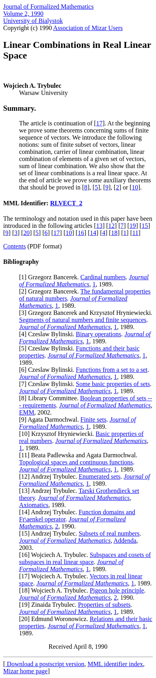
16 (81, 232)
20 (26, 232)
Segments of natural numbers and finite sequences (82, 319)
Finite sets (93, 419)
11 (135, 232)
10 (135, 187)
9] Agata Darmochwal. (50, 419)
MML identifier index (115, 664)
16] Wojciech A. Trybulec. (55, 554)
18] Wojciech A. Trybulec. (55, 590)
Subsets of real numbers (109, 533)
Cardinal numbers (103, 277)
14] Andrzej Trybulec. (50, 512)
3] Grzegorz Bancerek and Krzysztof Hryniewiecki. (86, 312)
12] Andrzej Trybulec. (50, 476)
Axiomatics (33, 505)
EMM (26, 412)
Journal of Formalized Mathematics (48, 6)
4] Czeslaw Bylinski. (48, 334)
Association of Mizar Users (88, 28)
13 (99, 225)
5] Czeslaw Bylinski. (48, 348)
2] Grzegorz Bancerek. (50, 291)
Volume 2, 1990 (23, 13)
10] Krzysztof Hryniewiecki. (58, 433)
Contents (14, 246)
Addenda (125, 540)
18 (114, 232)
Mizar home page (25, 671)
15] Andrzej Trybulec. (50, 533)
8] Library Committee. (50, 398)
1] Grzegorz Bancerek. (50, 277)
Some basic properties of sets (113, 384)
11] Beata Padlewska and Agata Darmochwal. (79, 455)
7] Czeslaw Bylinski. (48, 384)
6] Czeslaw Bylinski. (48, 369)
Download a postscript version (44, 664)
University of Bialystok (33, 20)
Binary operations (98, 334)
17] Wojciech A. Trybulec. (55, 576)
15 (145, 225)
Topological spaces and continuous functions (76, 462)
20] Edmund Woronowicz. (55, 619)
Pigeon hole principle (117, 590)
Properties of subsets (104, 604)
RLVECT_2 (66, 203)
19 (132, 225)
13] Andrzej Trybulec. (50, 490)
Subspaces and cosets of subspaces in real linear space (85, 558)
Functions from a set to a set (111, 369)
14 (93, 232)
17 (99, 123)
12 (111, 225)
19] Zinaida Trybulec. (49, 604)
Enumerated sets (99, 476)
